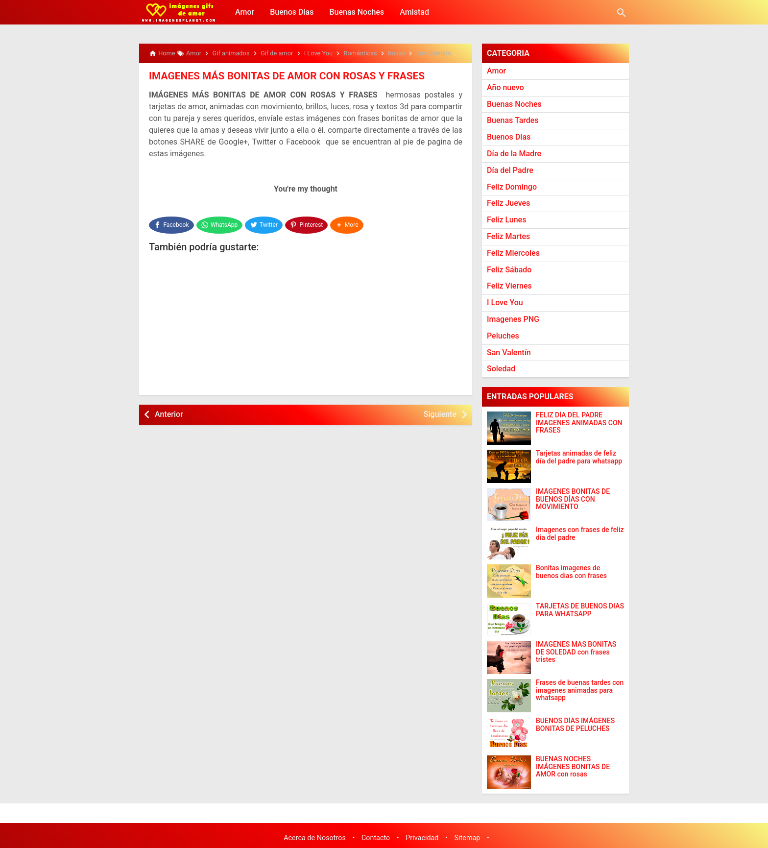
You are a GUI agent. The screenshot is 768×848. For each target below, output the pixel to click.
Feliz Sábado (509, 269)
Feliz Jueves (508, 203)
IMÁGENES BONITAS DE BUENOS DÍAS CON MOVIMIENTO (573, 499)
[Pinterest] (307, 223)
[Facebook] (171, 223)
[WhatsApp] (219, 223)
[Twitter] (265, 223)
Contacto (375, 838)
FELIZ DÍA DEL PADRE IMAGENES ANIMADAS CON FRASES (579, 423)
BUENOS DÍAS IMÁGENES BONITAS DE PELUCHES (575, 724)
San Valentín (509, 352)
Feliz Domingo (512, 187)
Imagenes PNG (513, 319)
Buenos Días (291, 12)
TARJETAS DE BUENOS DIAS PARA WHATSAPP (580, 610)
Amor (244, 12)
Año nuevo (505, 87)
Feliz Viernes (509, 286)
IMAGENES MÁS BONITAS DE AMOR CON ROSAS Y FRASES (281, 76)
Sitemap (467, 838)
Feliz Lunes (506, 219)
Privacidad (422, 838)
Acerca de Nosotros (315, 838)
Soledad (501, 368)
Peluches (503, 335)
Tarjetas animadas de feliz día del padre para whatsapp (579, 457)
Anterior (169, 411)
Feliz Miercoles (513, 253)
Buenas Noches (356, 12)
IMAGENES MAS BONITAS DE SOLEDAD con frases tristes (576, 652)
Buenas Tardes (513, 120)
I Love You (505, 302)
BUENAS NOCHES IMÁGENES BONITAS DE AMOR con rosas (573, 766)
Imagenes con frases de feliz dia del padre (580, 533)
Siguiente (440, 411)
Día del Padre (510, 170)
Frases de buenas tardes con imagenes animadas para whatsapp (580, 690)
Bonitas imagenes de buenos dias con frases (571, 571)
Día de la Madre (514, 153)
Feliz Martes (508, 236)
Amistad (414, 12)
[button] (348, 223)
